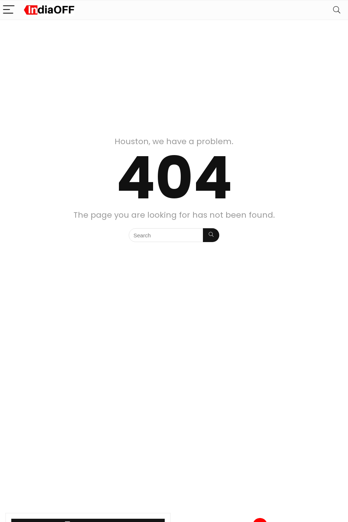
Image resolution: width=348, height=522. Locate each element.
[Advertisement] (174, 75)
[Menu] (8, 10)
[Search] (336, 10)
